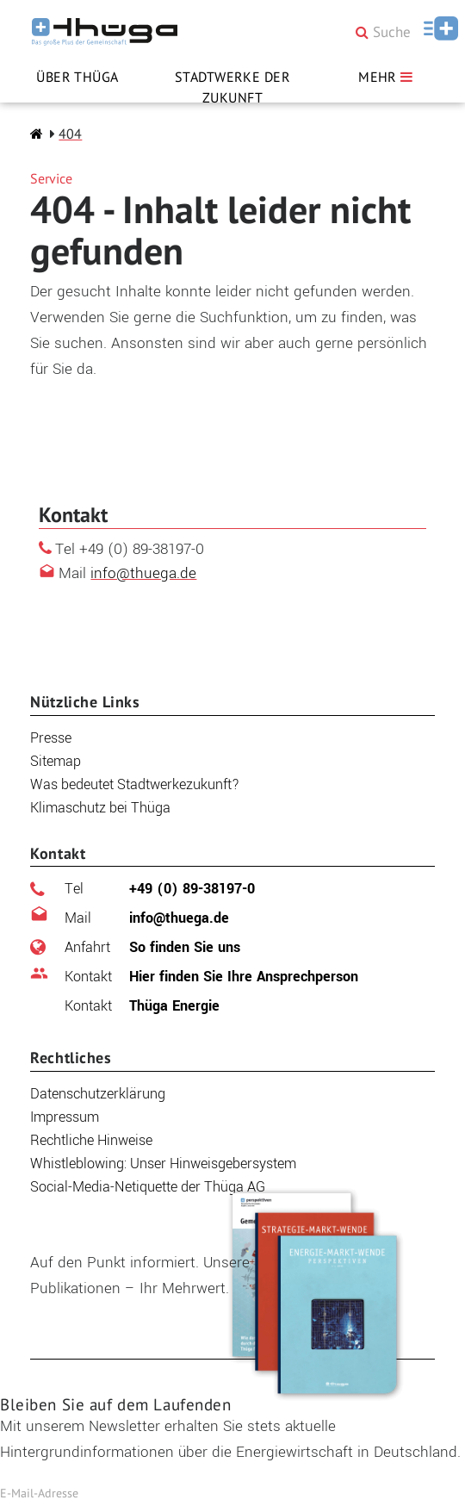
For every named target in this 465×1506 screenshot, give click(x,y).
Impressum (64, 1117)
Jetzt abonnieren (298, 1493)
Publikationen (89, 1235)
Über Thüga (77, 76)
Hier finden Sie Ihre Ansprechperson (211, 976)
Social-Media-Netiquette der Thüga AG (147, 1187)
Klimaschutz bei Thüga (100, 808)
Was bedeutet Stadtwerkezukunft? (134, 784)
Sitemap (55, 761)
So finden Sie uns (152, 947)
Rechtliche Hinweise (91, 1140)
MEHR (387, 76)
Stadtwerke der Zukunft (233, 87)
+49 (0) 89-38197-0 (160, 889)
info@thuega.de (143, 573)
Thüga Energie (142, 1006)
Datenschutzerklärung (97, 1094)
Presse (50, 738)
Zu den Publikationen (120, 1327)
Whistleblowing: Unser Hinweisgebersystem (163, 1163)
